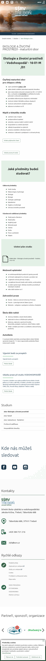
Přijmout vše (9, 657)
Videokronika (13, 591)
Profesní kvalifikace (11, 424)
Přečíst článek (8, 363)
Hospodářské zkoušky (12, 428)
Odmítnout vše (35, 657)
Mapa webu (12, 579)
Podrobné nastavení (22, 657)
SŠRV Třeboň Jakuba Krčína (19, 16)
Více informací (6, 653)
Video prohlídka (14, 585)
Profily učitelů (14, 595)
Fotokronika (13, 588)
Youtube (7, 2)
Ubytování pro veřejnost (16, 566)
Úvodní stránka (6, 38)
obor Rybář (8, 416)
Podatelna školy (13, 563)
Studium (15, 38)
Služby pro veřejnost (15, 569)
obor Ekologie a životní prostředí (28, 38)
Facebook (2, 2)
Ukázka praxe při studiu (11, 152)
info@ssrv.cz (14, 543)
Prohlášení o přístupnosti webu (18, 576)
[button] (3, 630)
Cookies (11, 572)
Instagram (12, 2)
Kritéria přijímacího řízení (11, 140)
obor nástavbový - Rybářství (14, 420)
